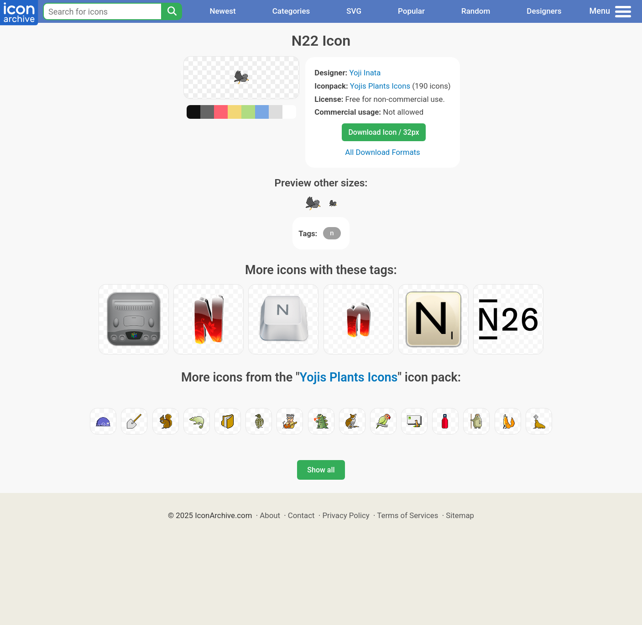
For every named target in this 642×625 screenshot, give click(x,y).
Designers (544, 11)
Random (475, 11)
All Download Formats (382, 152)
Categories (291, 11)
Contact (301, 515)
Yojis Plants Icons (380, 85)
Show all (320, 470)
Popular (411, 11)
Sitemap (460, 515)
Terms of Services (407, 515)
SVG (353, 11)
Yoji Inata (365, 72)
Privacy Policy (345, 515)
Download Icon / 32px (383, 132)
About (270, 515)
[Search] (171, 11)
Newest (222, 11)
